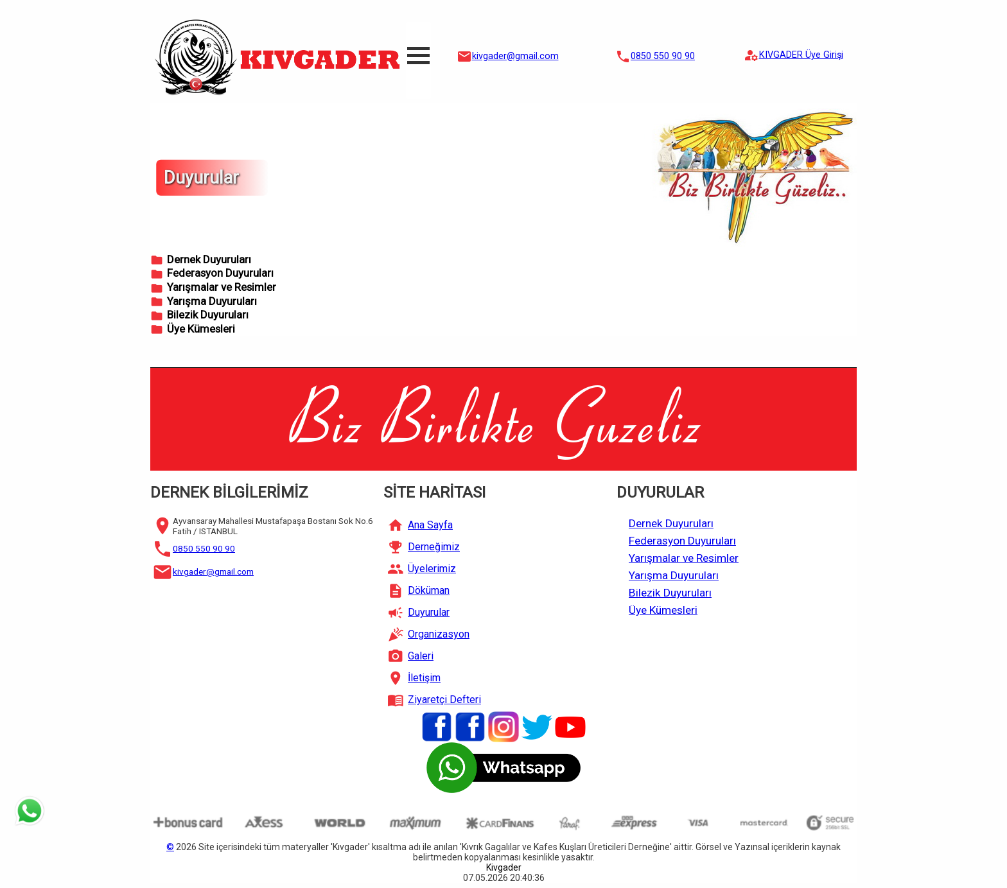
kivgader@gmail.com (515, 56)
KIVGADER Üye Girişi (801, 54)
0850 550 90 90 (663, 56)
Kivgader (503, 867)
